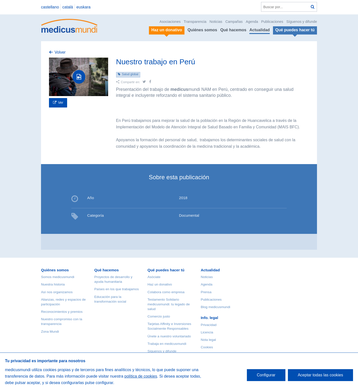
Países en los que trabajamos (116, 289)
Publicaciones (272, 22)
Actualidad (259, 30)
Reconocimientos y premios (62, 312)
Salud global (130, 74)
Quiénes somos (202, 30)
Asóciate (153, 277)
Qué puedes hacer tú (165, 270)
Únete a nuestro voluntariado (169, 336)
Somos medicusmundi (57, 277)
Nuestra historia (53, 284)
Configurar (266, 375)
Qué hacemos (233, 30)
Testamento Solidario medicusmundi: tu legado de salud (168, 304)
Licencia (207, 332)
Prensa (206, 292)
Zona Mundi (50, 331)
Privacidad (208, 325)
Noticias (216, 22)
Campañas (234, 22)
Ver (60, 103)
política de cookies (140, 376)
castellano (50, 7)
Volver (59, 52)
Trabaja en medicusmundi (166, 344)
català (67, 7)
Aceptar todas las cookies (320, 375)
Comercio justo (158, 316)
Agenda (252, 22)
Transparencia (195, 22)
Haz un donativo (159, 284)
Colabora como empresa (165, 292)
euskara (83, 7)
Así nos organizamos (57, 292)
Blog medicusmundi (215, 307)
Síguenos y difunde (301, 22)
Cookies (207, 347)
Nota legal (208, 340)
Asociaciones (170, 22)
